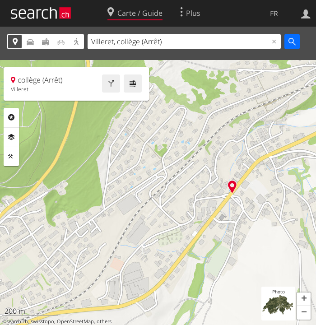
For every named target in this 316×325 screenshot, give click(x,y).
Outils (11, 156)
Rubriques (11, 117)
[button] (304, 299)
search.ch (17, 321)
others (104, 321)
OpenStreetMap (75, 321)
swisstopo (42, 321)
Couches (11, 137)
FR (274, 14)
